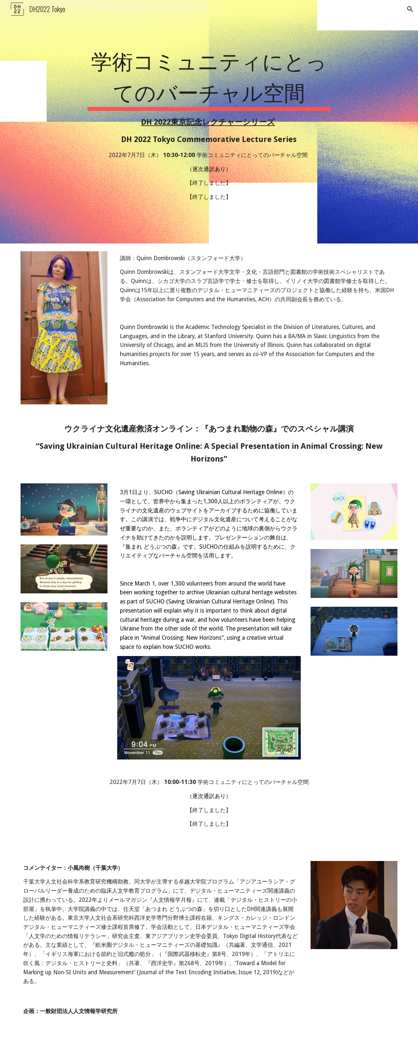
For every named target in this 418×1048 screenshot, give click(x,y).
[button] (410, 9)
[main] (209, 121)
